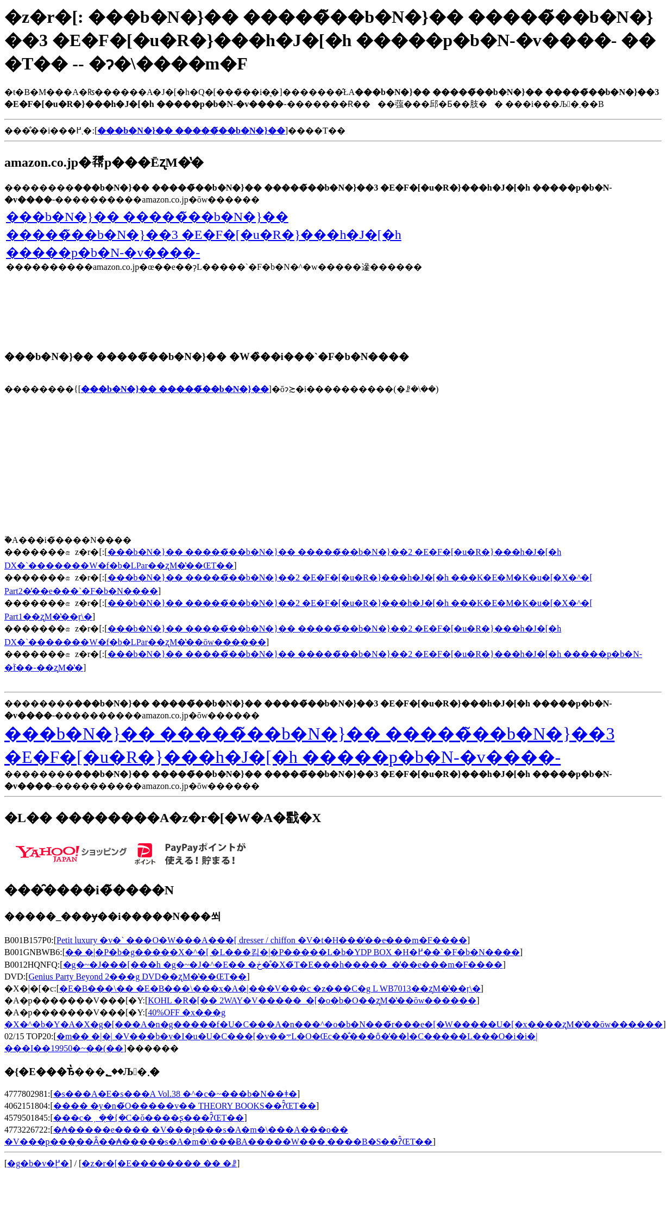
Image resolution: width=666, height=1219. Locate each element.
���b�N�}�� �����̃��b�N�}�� (175, 389)
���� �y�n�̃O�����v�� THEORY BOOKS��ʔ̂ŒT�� (184, 1105)
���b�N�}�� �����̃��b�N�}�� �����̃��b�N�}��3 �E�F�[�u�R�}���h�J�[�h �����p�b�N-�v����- (203, 235)
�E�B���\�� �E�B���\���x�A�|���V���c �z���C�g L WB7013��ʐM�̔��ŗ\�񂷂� (270, 988)
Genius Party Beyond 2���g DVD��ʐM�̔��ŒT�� (137, 976)
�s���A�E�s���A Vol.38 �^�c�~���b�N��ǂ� (175, 1093)
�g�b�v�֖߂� (38, 1163)
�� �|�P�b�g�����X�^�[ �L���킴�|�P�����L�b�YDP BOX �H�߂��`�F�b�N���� (292, 952)
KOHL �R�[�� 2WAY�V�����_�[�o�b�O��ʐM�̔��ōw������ (312, 1000)
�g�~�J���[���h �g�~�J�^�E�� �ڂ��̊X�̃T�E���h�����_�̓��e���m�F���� (283, 964)
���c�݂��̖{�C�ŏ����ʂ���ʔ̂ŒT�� (148, 1117)
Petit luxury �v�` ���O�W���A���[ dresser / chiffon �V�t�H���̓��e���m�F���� (261, 940)
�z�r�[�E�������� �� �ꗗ (159, 1163)
